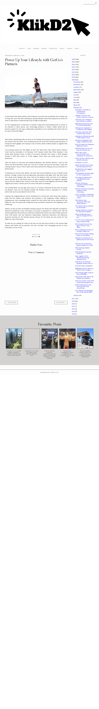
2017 (73, 298)
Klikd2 (42, 372)
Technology (53, 48)
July (74, 95)
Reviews (43, 48)
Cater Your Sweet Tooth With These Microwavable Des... (84, 281)
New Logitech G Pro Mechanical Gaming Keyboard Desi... (82, 257)
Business (36, 48)
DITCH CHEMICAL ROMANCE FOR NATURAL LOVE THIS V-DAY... (84, 196)
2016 (73, 301)
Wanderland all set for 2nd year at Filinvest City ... (83, 149)
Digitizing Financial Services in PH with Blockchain (84, 124)
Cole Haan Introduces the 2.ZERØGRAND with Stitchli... (83, 179)
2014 (73, 306)
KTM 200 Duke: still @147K (84, 266)
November (77, 84)
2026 (73, 59)
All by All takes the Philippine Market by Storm (84, 145)
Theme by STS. (54, 372)
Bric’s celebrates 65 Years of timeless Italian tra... (84, 230)
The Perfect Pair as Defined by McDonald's (84, 206)
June (75, 97)
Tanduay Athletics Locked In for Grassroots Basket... (84, 210)
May (74, 100)
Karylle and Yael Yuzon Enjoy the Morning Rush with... (84, 165)
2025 (73, 62)
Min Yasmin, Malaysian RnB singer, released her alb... (84, 141)
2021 (73, 72)
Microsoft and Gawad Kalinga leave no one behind (84, 234)
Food (29, 48)
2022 (73, 69)
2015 (73, 304)
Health (62, 48)
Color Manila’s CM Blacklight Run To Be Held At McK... (84, 291)
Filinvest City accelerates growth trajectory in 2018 (84, 244)
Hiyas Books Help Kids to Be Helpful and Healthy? (84, 277)
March (75, 105)
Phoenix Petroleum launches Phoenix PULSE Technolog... (84, 190)
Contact (69, 48)
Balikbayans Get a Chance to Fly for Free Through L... (84, 269)
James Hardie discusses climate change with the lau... (83, 216)
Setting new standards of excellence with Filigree (83, 128)
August (75, 92)
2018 (73, 80)
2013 (73, 309)
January (76, 295)
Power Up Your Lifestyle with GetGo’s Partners (84, 159)
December (77, 82)
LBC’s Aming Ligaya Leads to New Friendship (84, 273)
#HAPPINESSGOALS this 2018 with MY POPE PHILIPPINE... (83, 286)
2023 (73, 67)
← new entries (11, 302)
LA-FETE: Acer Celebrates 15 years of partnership (84, 220)
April (75, 102)
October (76, 87)
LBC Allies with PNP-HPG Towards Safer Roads (83, 132)
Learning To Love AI (81, 162)
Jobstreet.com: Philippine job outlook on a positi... (83, 120)
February (76, 107)
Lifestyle (22, 48)
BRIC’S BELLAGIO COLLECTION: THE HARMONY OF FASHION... (84, 154)
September (77, 89)
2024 (73, 64)
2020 (73, 74)
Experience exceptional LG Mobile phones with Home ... (84, 239)
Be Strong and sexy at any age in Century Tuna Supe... (83, 225)
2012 (73, 311)
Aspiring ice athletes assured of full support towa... (84, 137)
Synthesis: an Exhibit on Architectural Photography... (83, 111)
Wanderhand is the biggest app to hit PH (83, 170)
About (77, 48)
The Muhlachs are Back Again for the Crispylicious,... (84, 174)
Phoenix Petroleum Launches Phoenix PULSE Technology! (84, 184)
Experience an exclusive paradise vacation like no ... (84, 262)
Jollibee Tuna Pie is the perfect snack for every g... (84, 116)
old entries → (61, 302)
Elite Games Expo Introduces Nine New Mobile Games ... (82, 201)
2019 (73, 77)
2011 (73, 314)
